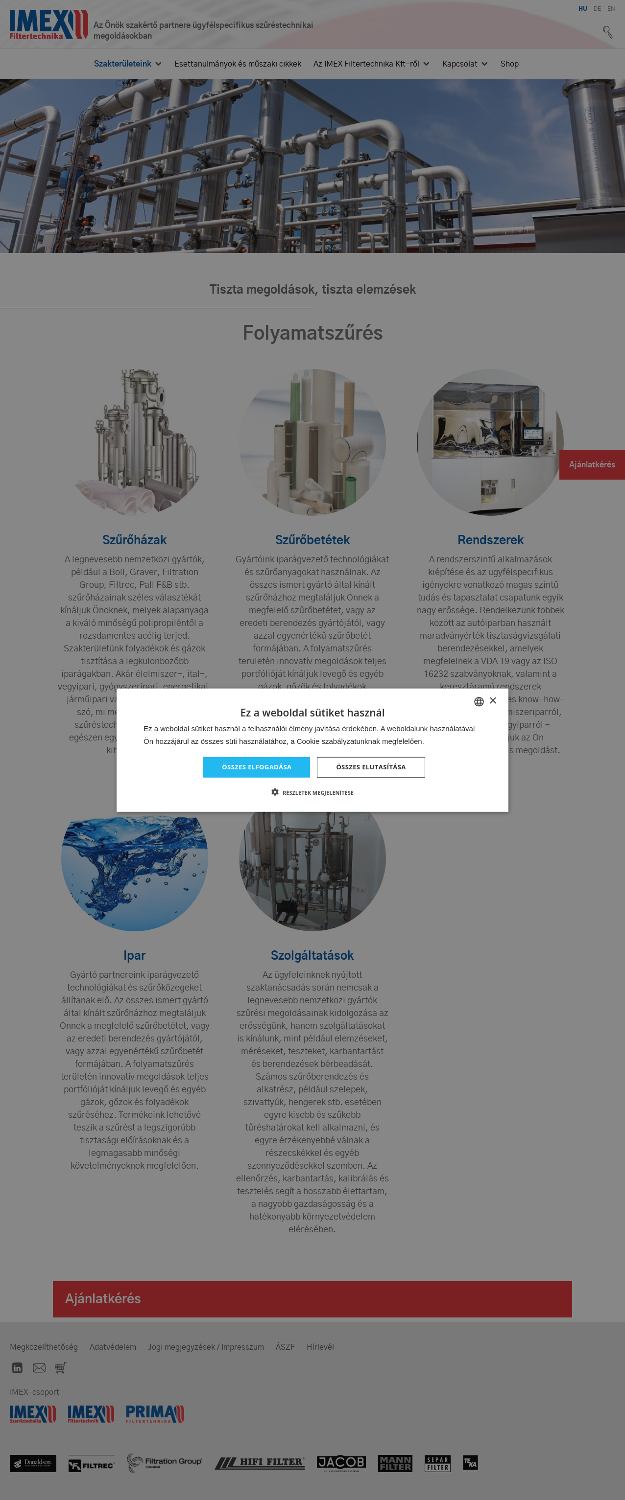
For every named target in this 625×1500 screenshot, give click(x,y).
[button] (312, 793)
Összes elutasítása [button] (373, 767)
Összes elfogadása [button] (254, 767)
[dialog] (312, 750)
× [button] (492, 700)
